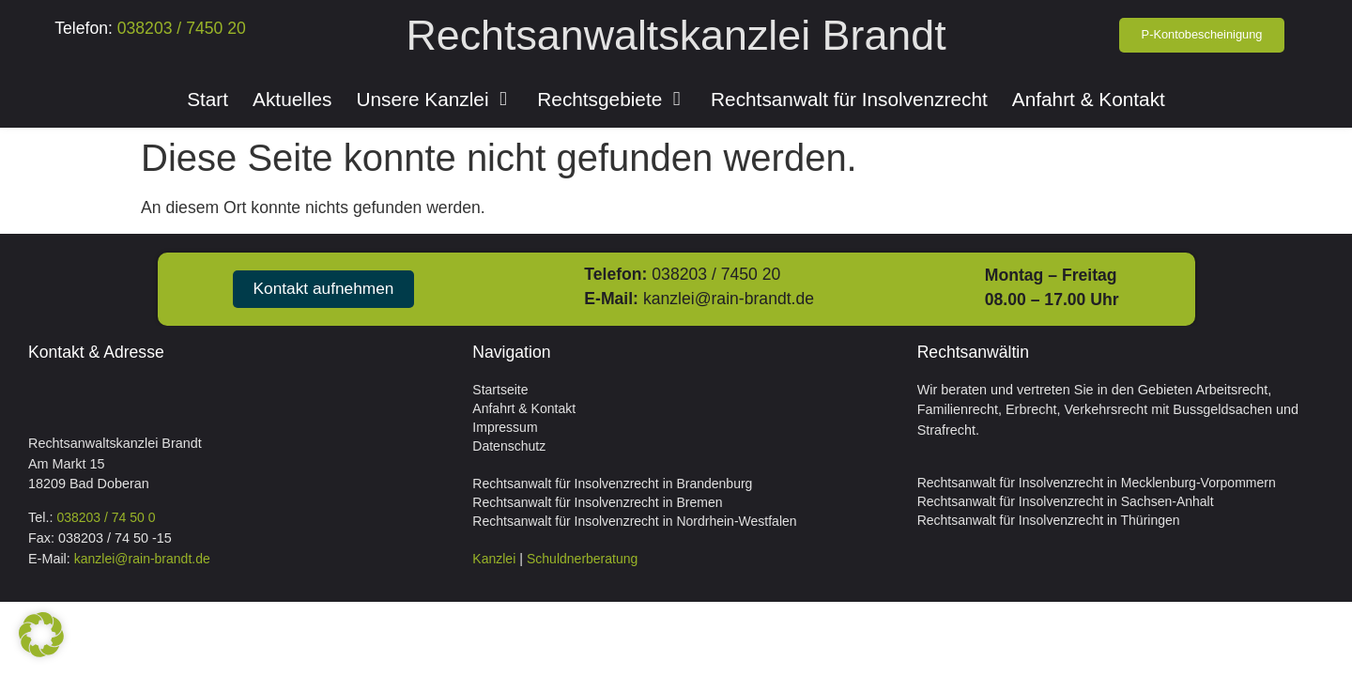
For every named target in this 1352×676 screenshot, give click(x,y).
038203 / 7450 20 (179, 28)
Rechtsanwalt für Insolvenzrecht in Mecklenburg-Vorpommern (1096, 482)
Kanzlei (493, 558)
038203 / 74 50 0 (105, 517)
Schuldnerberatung (582, 558)
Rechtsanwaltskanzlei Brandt (675, 34)
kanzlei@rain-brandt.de (732, 298)
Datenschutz (508, 445)
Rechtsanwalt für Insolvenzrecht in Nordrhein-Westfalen (634, 521)
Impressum (504, 427)
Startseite (500, 389)
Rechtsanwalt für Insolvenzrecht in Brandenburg (612, 483)
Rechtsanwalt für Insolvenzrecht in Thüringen (1048, 520)
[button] (41, 634)
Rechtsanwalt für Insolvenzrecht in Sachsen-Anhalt (1065, 501)
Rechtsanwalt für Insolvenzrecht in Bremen (597, 502)
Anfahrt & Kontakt (524, 408)
